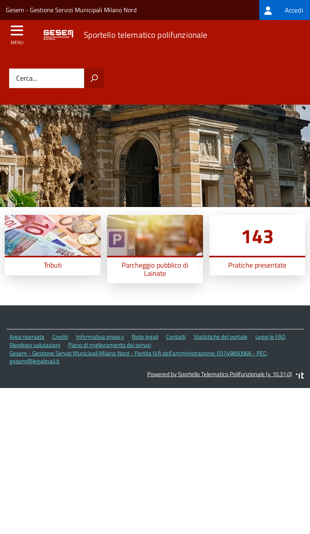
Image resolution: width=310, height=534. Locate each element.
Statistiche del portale (220, 336)
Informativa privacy (100, 336)
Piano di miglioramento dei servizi (109, 344)
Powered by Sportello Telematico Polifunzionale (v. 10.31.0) (219, 374)
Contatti (176, 336)
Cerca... (26, 78)
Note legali (145, 336)
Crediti (60, 336)
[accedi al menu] (17, 33)
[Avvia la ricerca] (94, 78)
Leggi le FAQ (270, 336)
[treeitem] (284, 10)
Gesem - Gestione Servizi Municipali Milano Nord (71, 10)
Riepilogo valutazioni (34, 344)
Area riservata (26, 336)
